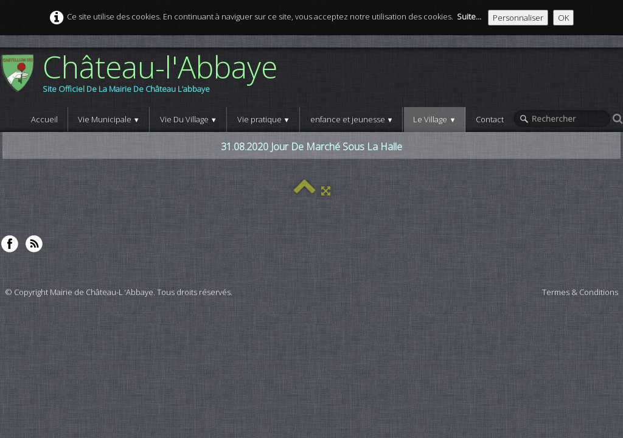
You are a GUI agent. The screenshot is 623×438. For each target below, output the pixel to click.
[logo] (143, 77)
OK (563, 17)
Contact (490, 119)
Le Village (434, 119)
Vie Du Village (188, 119)
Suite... (469, 16)
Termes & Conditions (580, 292)
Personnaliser (518, 17)
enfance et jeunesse (352, 119)
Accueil (44, 119)
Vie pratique (263, 119)
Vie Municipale (109, 119)
